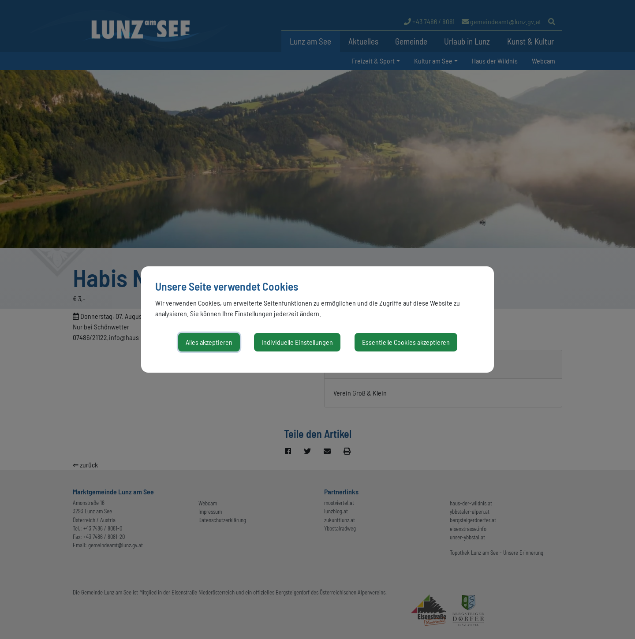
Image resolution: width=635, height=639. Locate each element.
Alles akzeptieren (209, 342)
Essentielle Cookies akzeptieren (406, 342)
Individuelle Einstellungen (297, 342)
